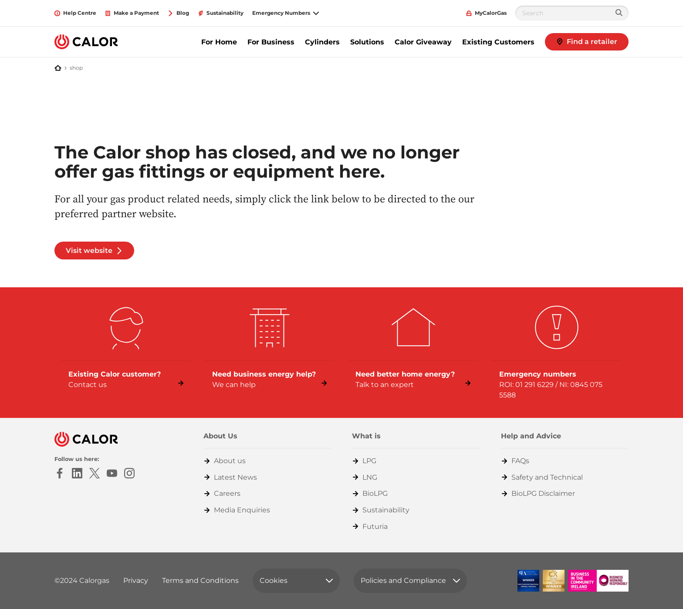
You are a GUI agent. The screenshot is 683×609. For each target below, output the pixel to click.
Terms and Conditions (200, 580)
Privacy (135, 580)
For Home (219, 42)
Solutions (367, 42)
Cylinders (322, 42)
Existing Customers (498, 42)
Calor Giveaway (423, 42)
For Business (270, 42)
